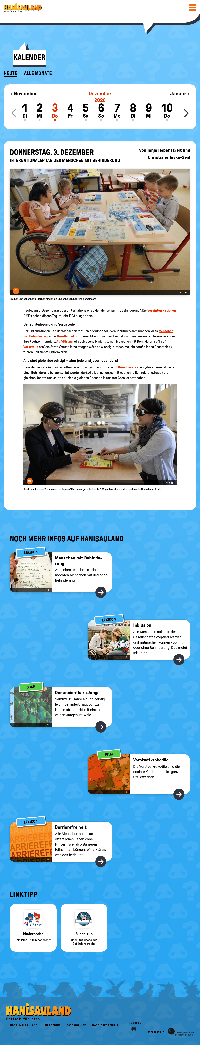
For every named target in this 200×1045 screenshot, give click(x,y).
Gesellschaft (66, 336)
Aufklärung (64, 341)
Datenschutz (76, 1025)
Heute (10, 73)
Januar (180, 94)
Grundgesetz (127, 367)
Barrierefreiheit (105, 1025)
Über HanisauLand (24, 1025)
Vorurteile (30, 347)
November (23, 94)
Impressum (52, 1025)
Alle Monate (38, 73)
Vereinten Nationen (161, 310)
